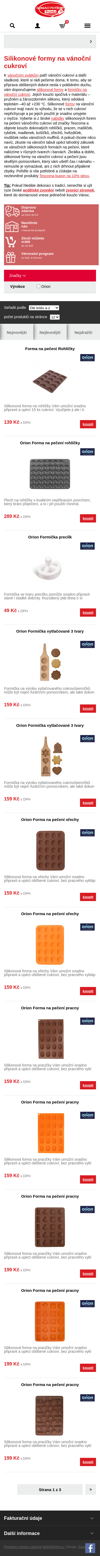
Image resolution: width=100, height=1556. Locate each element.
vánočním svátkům (23, 75)
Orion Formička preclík (50, 537)
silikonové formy (50, 90)
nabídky (57, 118)
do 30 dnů (52, 241)
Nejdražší (83, 332)
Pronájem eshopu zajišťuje (23, 1547)
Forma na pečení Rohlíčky (50, 348)
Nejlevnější (49, 332)
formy (70, 104)
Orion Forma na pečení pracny (50, 1008)
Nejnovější (17, 332)
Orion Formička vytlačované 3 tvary (50, 631)
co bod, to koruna (52, 255)
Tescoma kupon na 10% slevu (64, 176)
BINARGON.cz (53, 1547)
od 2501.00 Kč (59, 211)
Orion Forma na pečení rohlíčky (50, 443)
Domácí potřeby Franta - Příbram (50, 9)
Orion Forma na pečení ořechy (50, 819)
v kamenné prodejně (52, 226)
